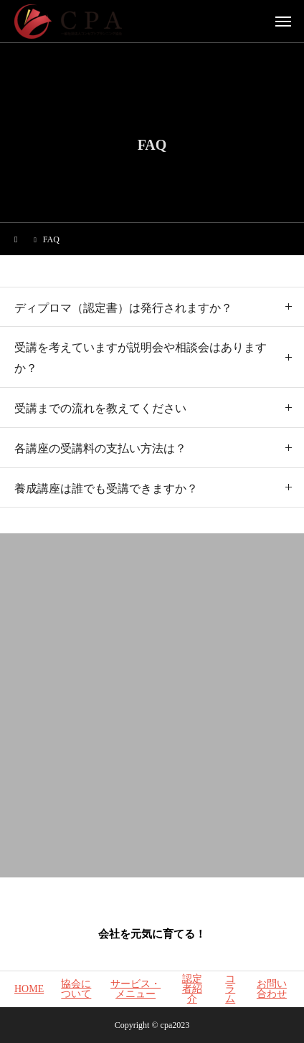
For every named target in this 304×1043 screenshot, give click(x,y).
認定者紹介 (192, 988)
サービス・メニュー (135, 988)
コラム (230, 988)
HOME (29, 989)
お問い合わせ (272, 988)
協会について (76, 988)
